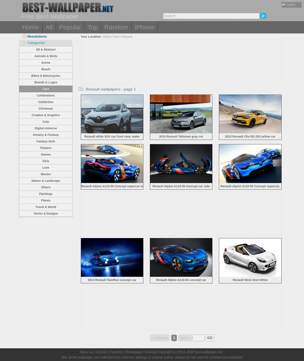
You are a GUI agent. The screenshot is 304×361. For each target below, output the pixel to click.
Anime (45, 62)
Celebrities (45, 102)
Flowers (46, 148)
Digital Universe (46, 128)
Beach (45, 69)
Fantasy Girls (46, 141)
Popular (70, 27)
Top (93, 27)
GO (210, 338)
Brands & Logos (45, 82)
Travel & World (45, 207)
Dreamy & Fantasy (46, 134)
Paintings (45, 194)
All (49, 27)
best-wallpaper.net (209, 352)
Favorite (116, 352)
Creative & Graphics (46, 115)
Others (45, 187)
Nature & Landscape (45, 180)
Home (30, 27)
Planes (45, 200)
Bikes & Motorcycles (45, 75)
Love (45, 167)
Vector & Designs (46, 213)
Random (116, 27)
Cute (45, 121)
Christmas (46, 108)
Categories (33, 43)
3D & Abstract (46, 49)
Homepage (133, 352)
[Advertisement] (181, 71)
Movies (46, 174)
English (288, 4)
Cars (45, 89)
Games (46, 154)
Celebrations (46, 95)
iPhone (145, 27)
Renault (127, 36)
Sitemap (150, 352)
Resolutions (34, 36)
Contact (101, 352)
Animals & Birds (45, 56)
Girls (45, 161)
